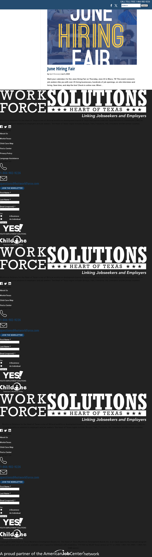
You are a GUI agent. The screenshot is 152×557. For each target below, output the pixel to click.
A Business (14, 363)
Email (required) (7, 207)
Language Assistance (9, 158)
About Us (4, 133)
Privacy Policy (6, 153)
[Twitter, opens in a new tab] (116, 5)
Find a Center (6, 148)
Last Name (5, 200)
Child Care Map (6, 143)
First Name (5, 193)
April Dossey (54, 74)
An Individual (15, 366)
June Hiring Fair (61, 68)
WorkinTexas (5, 139)
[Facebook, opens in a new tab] (111, 5)
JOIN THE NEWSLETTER (12, 188)
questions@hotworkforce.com (19, 183)
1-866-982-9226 (143, 1)
